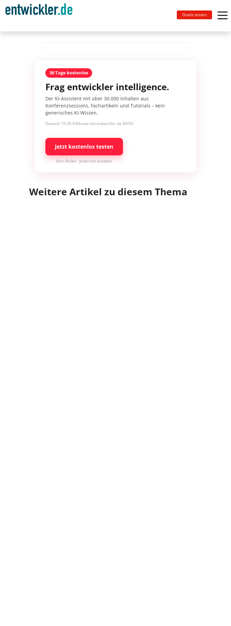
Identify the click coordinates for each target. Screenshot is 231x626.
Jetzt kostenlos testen (84, 146)
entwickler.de (39, 16)
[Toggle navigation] (41, 15)
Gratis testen (194, 15)
